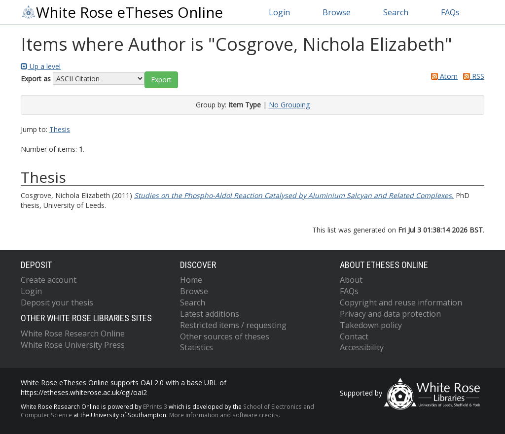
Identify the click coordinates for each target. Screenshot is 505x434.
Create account (48, 279)
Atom (443, 76)
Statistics (196, 347)
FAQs (450, 12)
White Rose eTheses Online (122, 12)
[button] (161, 79)
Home (191, 279)
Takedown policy (371, 325)
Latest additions (209, 313)
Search (395, 12)
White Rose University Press (73, 344)
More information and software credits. (224, 415)
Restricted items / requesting (233, 325)
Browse (337, 12)
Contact (354, 336)
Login (279, 12)
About (351, 279)
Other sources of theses (224, 336)
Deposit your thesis (57, 302)
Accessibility (362, 347)
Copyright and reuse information (401, 302)
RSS (472, 76)
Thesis (59, 129)
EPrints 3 (155, 406)
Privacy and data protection (390, 313)
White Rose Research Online (73, 333)
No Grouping (289, 104)
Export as (36, 78)
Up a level (41, 66)
